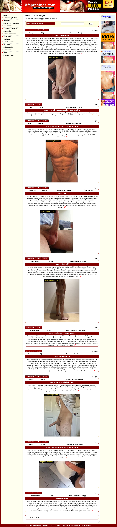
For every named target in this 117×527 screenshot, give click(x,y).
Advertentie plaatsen (9, 18)
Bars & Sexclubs (8, 42)
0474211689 (89, 190)
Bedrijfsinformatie (74, 525)
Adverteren (6, 50)
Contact (88, 525)
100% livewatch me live (108, 68)
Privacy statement (56, 525)
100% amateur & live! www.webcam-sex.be (108, 53)
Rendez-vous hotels (9, 34)
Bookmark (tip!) (8, 55)
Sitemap (65, 525)
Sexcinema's (6, 39)
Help (4, 52)
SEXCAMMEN (106, 66)
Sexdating (6, 20)
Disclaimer (46, 525)
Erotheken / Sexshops (9, 28)
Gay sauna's (6, 44)
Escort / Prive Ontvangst (10, 23)
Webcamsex (7, 26)
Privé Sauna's (7, 36)
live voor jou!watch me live (108, 18)
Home (4, 15)
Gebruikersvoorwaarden (33, 525)
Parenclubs (6, 31)
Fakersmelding (7, 47)
